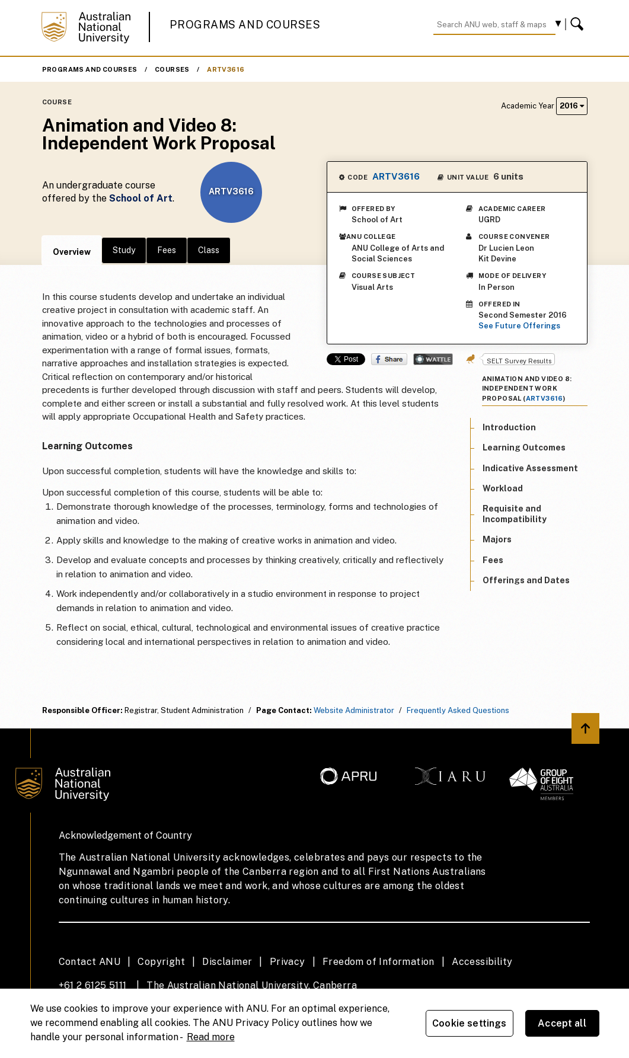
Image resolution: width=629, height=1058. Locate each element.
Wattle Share (433, 359)
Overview (72, 252)
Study (124, 250)
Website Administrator (354, 710)
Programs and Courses (245, 24)
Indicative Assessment (530, 468)
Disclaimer (227, 961)
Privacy (287, 961)
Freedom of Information (379, 961)
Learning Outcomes (524, 447)
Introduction (509, 427)
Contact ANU (89, 961)
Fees (166, 250)
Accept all (562, 1023)
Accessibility (482, 961)
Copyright (161, 961)
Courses (172, 69)
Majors (497, 539)
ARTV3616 (225, 69)
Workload (503, 488)
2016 (572, 105)
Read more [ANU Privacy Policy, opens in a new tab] (211, 1037)
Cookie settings (469, 1023)
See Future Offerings (519, 325)
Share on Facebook (389, 359)
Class (208, 250)
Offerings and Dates (526, 580)
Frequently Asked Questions (458, 710)
